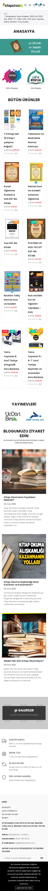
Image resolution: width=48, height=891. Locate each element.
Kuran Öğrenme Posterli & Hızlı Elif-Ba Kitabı (10, 195)
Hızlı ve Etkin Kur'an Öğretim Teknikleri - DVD (35, 304)
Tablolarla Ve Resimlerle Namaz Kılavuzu (36, 140)
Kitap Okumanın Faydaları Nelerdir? (19, 499)
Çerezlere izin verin (24, 888)
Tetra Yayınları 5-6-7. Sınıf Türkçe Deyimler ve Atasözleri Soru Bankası (35, 364)
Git (42, 858)
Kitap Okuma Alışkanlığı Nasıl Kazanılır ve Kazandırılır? (21, 583)
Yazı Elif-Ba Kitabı (10, 245)
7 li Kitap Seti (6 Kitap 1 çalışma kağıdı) (11, 140)
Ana (5, 13)
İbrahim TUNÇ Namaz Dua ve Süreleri (12, 300)
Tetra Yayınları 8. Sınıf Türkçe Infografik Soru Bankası (11, 360)
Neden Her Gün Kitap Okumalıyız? (24, 660)
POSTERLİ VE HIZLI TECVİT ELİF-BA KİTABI (35, 249)
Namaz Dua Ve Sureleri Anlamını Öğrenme (35, 192)
